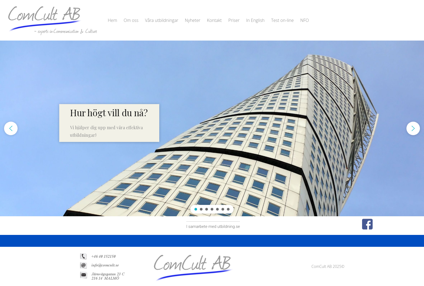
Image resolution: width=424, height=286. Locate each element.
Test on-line (282, 20)
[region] (212, 128)
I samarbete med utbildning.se (213, 226)
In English (255, 20)
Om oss (131, 20)
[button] (109, 123)
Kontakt (214, 20)
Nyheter (192, 20)
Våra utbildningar (161, 20)
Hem (112, 20)
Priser (234, 20)
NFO (304, 20)
